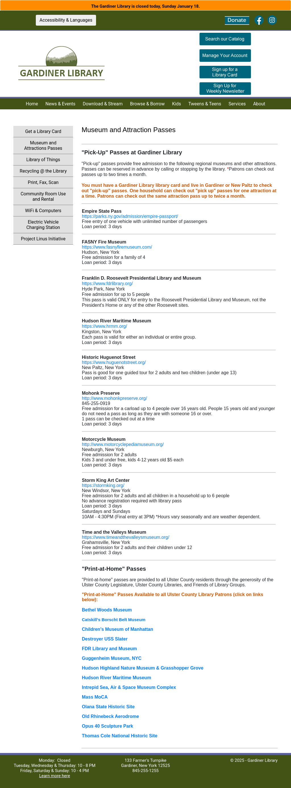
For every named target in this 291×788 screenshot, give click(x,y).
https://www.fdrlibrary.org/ (107, 283)
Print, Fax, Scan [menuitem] (43, 182)
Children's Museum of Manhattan (117, 629)
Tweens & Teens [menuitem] (204, 104)
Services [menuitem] (237, 104)
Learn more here (54, 775)
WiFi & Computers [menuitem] (43, 210)
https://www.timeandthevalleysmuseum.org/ (125, 537)
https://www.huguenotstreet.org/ (114, 362)
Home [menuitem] (32, 104)
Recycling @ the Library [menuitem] (43, 171)
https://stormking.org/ (103, 485)
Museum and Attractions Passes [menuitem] (43, 145)
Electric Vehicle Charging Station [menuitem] (43, 224)
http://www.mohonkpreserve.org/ (114, 398)
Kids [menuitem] (176, 104)
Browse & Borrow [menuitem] (147, 104)
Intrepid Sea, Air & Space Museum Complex (129, 687)
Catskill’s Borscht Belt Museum (114, 619)
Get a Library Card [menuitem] (43, 131)
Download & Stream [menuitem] (102, 104)
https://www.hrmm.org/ (104, 326)
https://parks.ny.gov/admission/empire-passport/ (130, 216)
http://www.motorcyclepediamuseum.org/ (123, 444)
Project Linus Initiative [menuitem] (43, 238)
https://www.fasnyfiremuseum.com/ (117, 247)
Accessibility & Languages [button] (66, 20)
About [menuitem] (259, 104)
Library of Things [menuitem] (43, 159)
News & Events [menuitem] (60, 104)
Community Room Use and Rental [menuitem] (43, 196)
